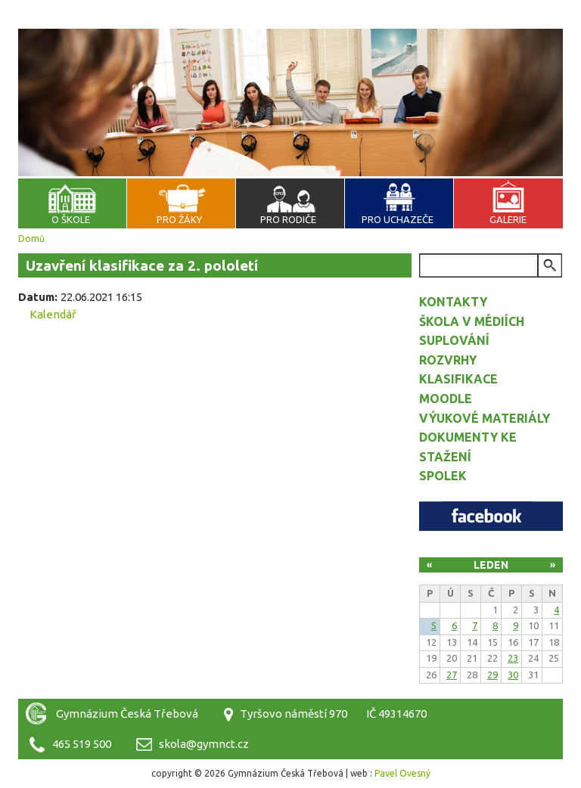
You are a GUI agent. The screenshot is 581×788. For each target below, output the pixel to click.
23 (513, 658)
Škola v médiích (471, 321)
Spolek (443, 475)
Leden (491, 565)
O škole (70, 219)
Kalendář (53, 314)
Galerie (508, 219)
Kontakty (453, 302)
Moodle (445, 398)
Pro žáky (179, 219)
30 (513, 674)
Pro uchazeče (397, 219)
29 (492, 674)
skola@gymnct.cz (204, 743)
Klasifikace (458, 379)
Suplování (454, 340)
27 (451, 674)
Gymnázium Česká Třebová (290, 45)
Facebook (491, 516)
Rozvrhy (448, 360)
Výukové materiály (484, 418)
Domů (31, 239)
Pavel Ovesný (402, 773)
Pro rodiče (288, 219)
